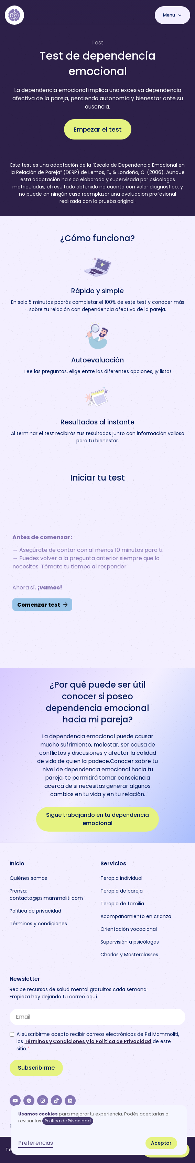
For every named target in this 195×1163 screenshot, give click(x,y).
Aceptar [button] (161, 1143)
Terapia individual (121, 878)
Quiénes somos (28, 878)
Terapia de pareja (121, 890)
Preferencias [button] (35, 1143)
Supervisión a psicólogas (129, 941)
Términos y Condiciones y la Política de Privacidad (87, 1041)
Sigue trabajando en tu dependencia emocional (97, 819)
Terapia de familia (122, 903)
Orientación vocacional (128, 929)
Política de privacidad (35, 910)
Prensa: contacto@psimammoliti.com (46, 894)
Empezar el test (98, 129)
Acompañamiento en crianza (135, 916)
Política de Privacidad (68, 1121)
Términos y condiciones (38, 923)
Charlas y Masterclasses (129, 954)
